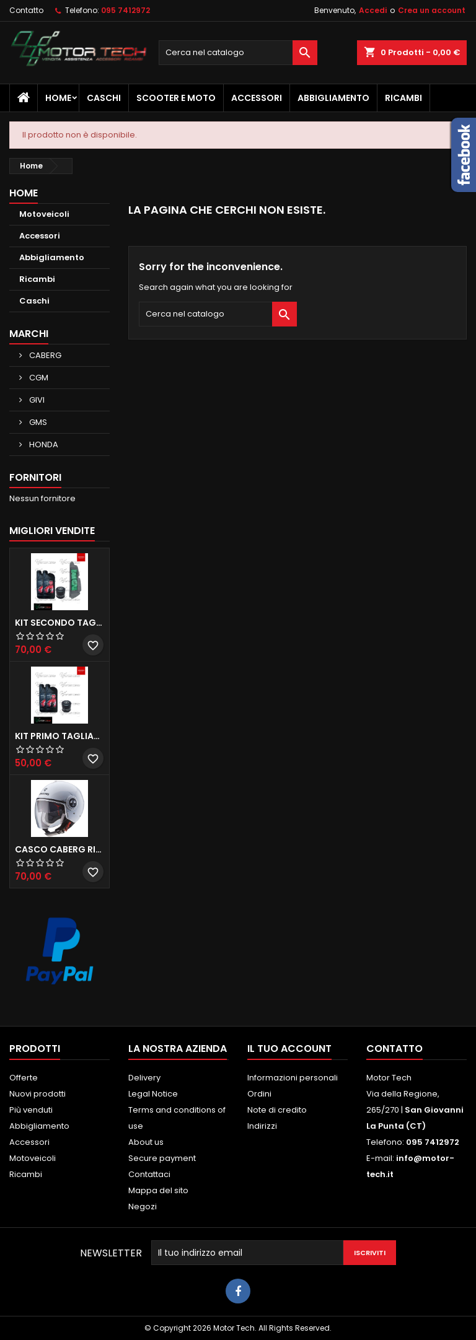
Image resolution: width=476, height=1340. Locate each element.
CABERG (44, 355)
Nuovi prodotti (37, 1094)
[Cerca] (238, 52)
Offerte (23, 1078)
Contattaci (149, 1174)
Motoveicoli (44, 214)
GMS (37, 422)
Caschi (104, 98)
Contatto (26, 10)
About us (146, 1142)
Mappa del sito (158, 1190)
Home (58, 98)
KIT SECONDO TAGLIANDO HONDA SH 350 (59, 623)
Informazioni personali (292, 1078)
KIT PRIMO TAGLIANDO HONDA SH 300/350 (59, 736)
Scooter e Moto (176, 98)
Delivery (144, 1078)
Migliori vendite (52, 530)
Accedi (373, 10)
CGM (37, 377)
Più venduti (31, 1110)
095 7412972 (125, 10)
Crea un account (431, 10)
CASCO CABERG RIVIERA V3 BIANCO (59, 849)
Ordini (259, 1094)
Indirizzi (262, 1126)
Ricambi (403, 98)
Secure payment (162, 1158)
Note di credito (277, 1110)
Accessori (256, 98)
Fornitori (35, 477)
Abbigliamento (333, 98)
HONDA (42, 444)
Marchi (28, 333)
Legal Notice (153, 1094)
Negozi (142, 1206)
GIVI (36, 400)
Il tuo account (289, 1048)
